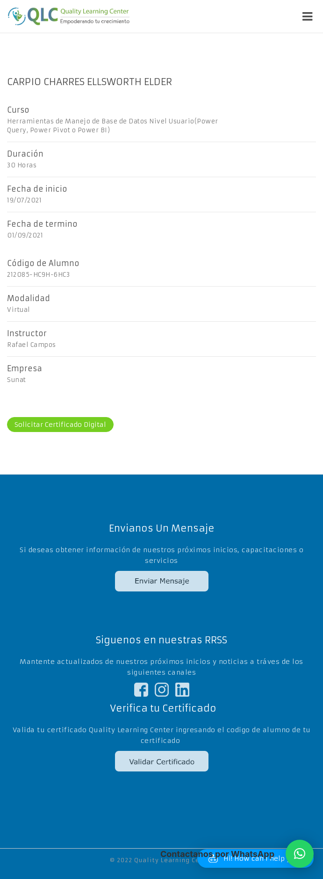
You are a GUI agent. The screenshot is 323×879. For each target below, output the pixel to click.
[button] (300, 854)
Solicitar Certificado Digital (60, 424)
